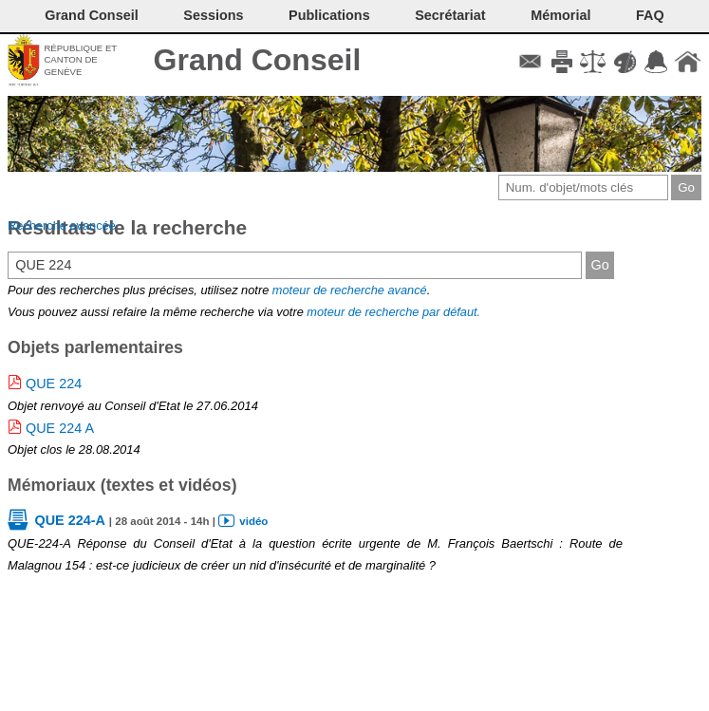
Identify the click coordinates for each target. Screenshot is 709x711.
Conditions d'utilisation (592, 61)
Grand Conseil (258, 60)
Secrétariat (450, 15)
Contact (530, 61)
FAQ (650, 15)
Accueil (687, 61)
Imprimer (561, 61)
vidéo (253, 521)
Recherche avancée (62, 225)
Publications (329, 15)
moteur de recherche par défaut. (393, 312)
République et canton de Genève (80, 60)
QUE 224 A (60, 428)
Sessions (213, 15)
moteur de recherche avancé (349, 290)
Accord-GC (656, 61)
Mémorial (560, 15)
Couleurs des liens (625, 61)
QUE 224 (54, 383)
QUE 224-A (69, 520)
